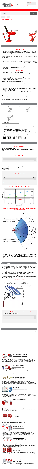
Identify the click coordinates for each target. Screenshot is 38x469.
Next (19, 34)
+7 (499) (29, 2)
